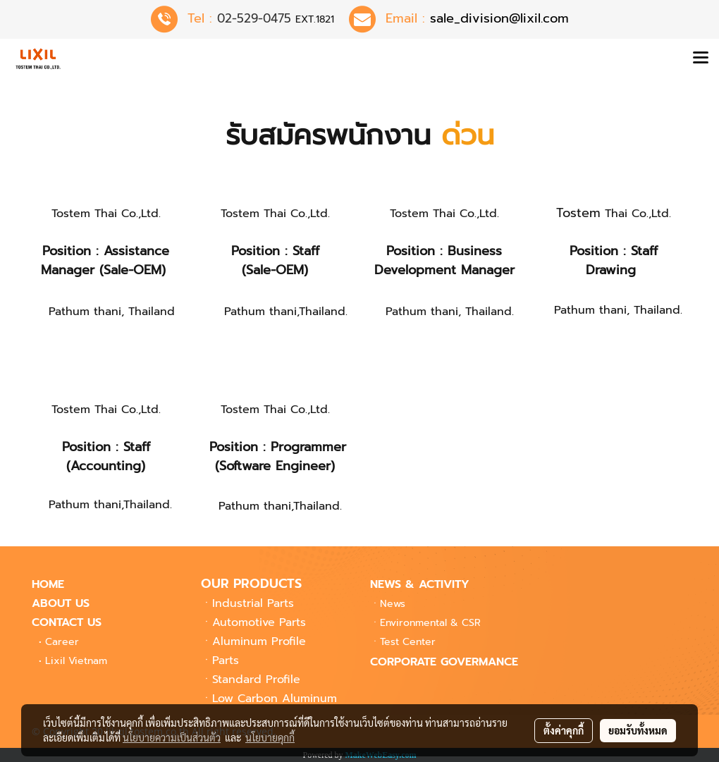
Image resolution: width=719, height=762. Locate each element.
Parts (225, 660)
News (392, 603)
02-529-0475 (254, 18)
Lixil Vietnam (76, 660)
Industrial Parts (253, 603)
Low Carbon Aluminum (274, 698)
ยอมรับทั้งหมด (638, 730)
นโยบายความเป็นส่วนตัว (172, 737)
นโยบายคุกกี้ (270, 737)
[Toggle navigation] (700, 58)
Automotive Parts (259, 622)
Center (408, 641)
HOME (48, 584)
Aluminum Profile (259, 641)
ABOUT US (61, 603)
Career (62, 641)
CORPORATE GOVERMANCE (444, 661)
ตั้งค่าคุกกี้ (563, 730)
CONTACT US (67, 622)
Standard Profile (256, 679)
